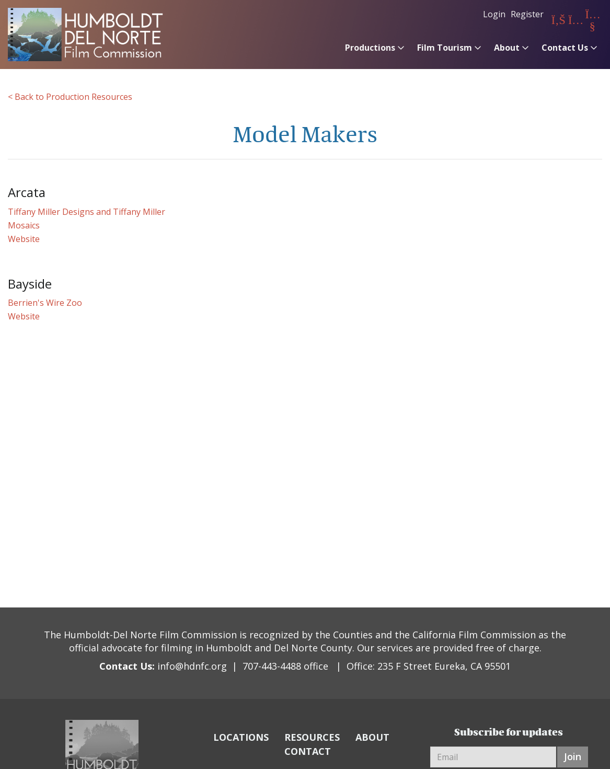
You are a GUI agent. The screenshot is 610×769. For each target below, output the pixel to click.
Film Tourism (444, 47)
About (507, 47)
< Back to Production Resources (70, 96)
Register (527, 14)
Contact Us (565, 47)
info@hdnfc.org (192, 666)
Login (494, 14)
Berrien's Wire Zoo (45, 302)
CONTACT (307, 751)
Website (24, 239)
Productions (370, 47)
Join (572, 756)
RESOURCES (312, 737)
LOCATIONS (241, 737)
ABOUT (372, 737)
